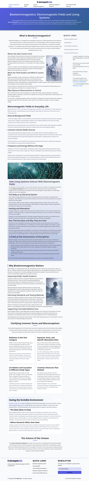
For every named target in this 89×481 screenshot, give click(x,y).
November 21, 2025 (77, 85)
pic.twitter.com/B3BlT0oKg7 (79, 81)
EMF (19, 109)
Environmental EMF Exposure (71, 5)
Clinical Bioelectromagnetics (38, 5)
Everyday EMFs (26, 5)
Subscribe (69, 472)
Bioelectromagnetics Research (54, 5)
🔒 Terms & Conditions (70, 478)
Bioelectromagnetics (14, 403)
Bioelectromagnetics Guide (14, 5)
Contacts (79, 478)
